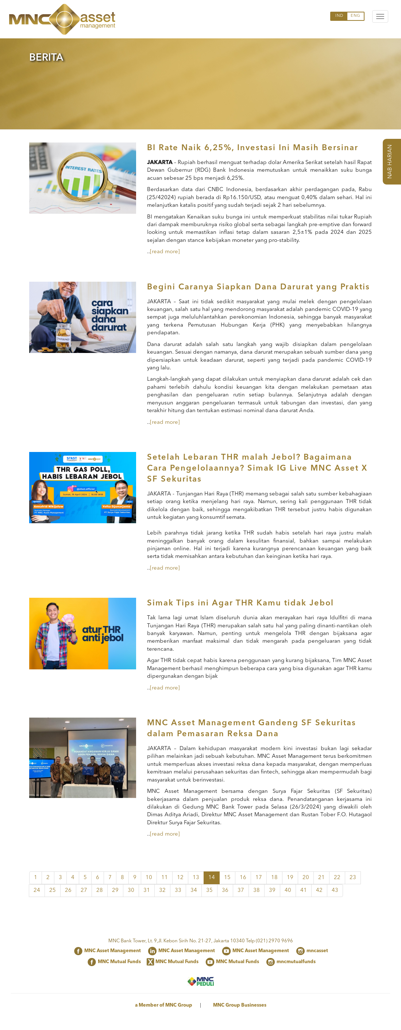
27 (84, 890)
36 (225, 890)
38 (256, 890)
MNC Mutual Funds (119, 961)
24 (37, 890)
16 (243, 878)
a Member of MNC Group (163, 1005)
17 (258, 878)
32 (162, 890)
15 (227, 878)
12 (180, 878)
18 (274, 878)
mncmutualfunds (296, 961)
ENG (355, 16)
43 (335, 890)
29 (115, 890)
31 (146, 890)
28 (99, 890)
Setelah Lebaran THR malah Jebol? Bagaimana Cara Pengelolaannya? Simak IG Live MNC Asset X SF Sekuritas (257, 468)
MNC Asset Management (112, 951)
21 (321, 878)
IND (339, 16)
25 (52, 890)
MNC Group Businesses (239, 1005)
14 (211, 878)
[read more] (165, 252)
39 (272, 890)
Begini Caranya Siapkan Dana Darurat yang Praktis (258, 287)
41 (303, 890)
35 (209, 890)
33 (178, 890)
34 (193, 890)
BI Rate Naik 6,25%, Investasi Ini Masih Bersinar (252, 148)
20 (305, 878)
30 (131, 890)
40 (288, 890)
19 (290, 878)
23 (353, 878)
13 (196, 878)
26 (68, 890)
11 (164, 878)
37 (241, 890)
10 (149, 878)
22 (337, 878)
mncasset (317, 951)
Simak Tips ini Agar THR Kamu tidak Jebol (240, 603)
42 (319, 890)
